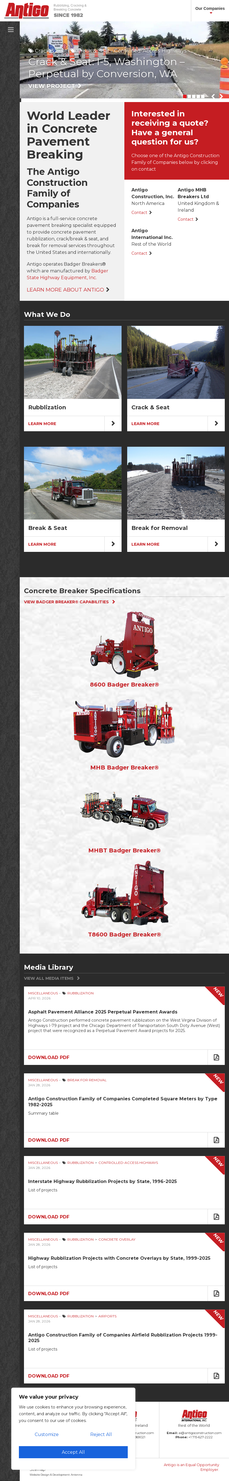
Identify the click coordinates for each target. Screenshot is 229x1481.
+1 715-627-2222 (200, 1437)
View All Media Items (49, 978)
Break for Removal (87, 1080)
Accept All (73, 1452)
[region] (73, 1429)
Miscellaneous (43, 993)
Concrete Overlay (116, 1239)
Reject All (101, 1434)
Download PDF (48, 1057)
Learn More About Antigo (65, 290)
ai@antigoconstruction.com (200, 1433)
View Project (51, 86)
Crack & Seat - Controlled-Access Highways (132, 51)
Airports (107, 1316)
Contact (139, 212)
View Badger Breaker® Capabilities (66, 602)
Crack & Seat (51, 51)
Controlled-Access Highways (128, 1163)
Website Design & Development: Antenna (56, 1474)
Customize (47, 1434)
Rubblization (80, 993)
